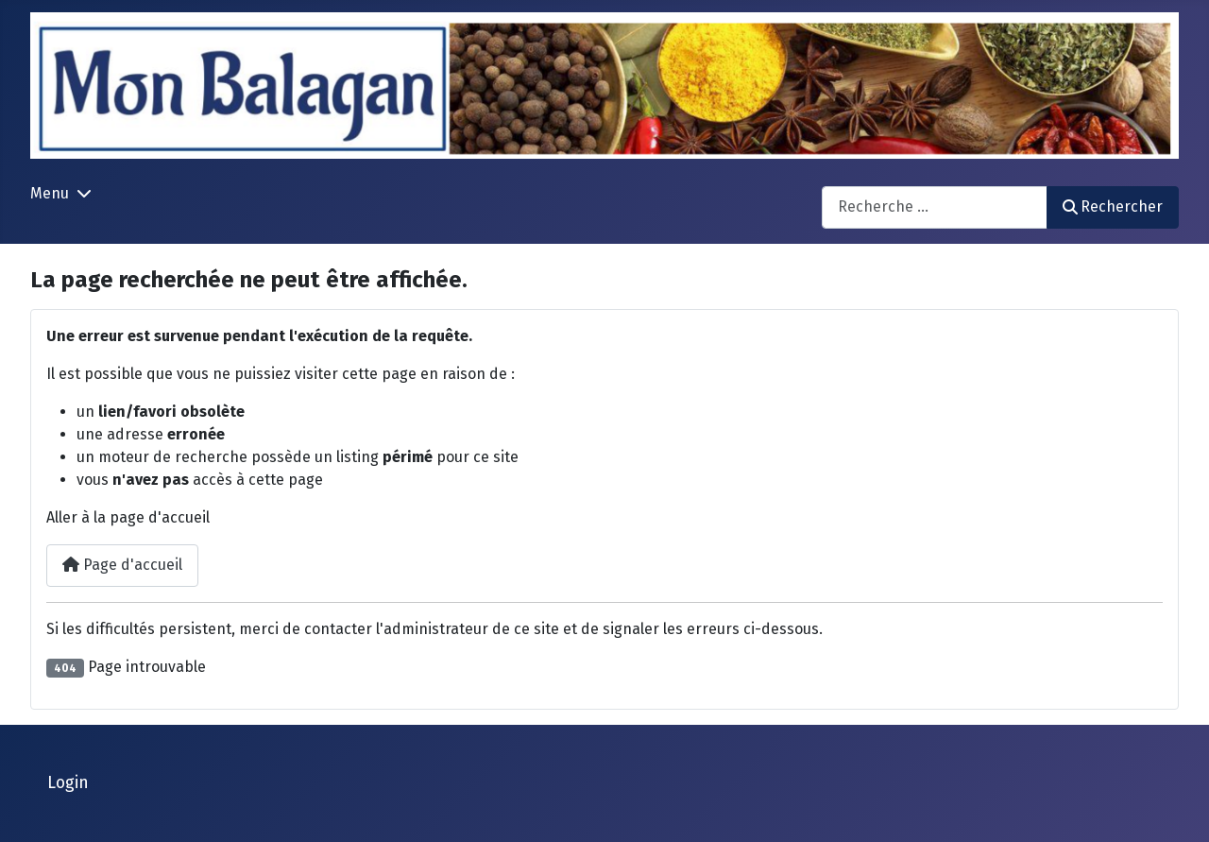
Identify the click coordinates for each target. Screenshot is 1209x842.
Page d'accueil (122, 565)
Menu (49, 193)
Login (68, 783)
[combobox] (934, 207)
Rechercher (1113, 206)
